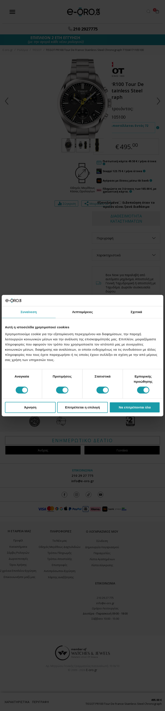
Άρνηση (30, 407)
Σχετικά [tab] (136, 312)
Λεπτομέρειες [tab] (82, 312)
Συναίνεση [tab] (29, 312)
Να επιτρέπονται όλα (135, 407)
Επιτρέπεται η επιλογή (82, 407)
